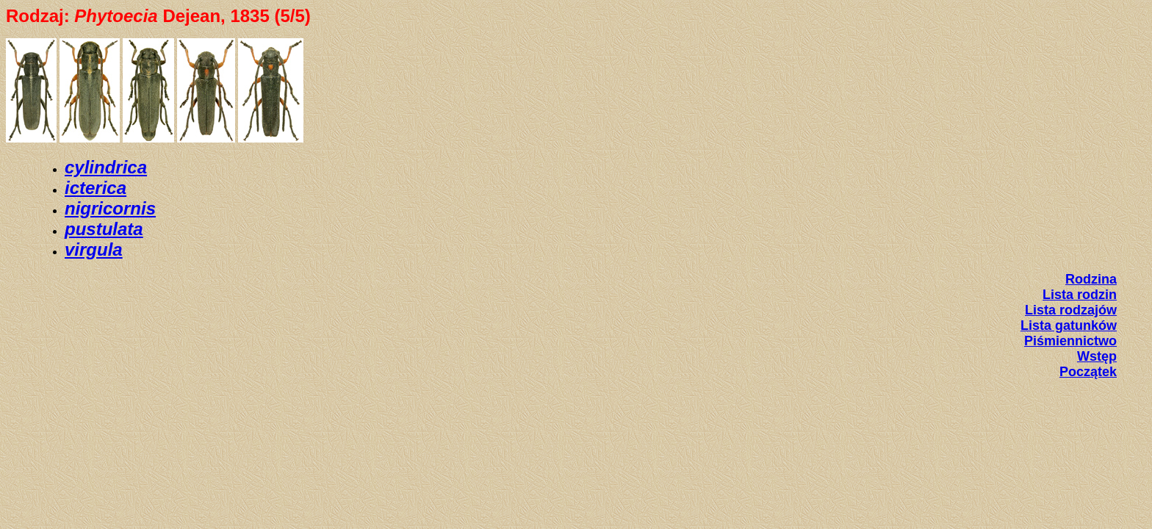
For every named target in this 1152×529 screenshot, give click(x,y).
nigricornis (110, 208)
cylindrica (106, 167)
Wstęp (1097, 356)
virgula (94, 249)
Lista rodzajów (1071, 310)
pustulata (104, 229)
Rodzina (1091, 279)
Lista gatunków (1068, 325)
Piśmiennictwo (1070, 341)
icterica (95, 188)
